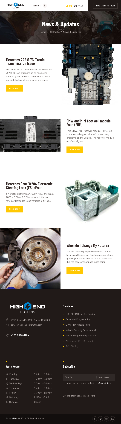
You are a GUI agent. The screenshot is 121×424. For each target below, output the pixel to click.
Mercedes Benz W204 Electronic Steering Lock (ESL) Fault (30, 186)
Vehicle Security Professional (81, 330)
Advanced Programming (78, 319)
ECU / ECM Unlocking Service (80, 314)
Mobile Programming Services (81, 335)
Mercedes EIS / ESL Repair (80, 341)
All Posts (55, 31)
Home (43, 31)
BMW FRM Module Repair (78, 324)
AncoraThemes (13, 418)
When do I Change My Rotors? (88, 245)
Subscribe (104, 377)
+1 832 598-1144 (20, 335)
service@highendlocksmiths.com (26, 324)
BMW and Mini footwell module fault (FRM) (88, 123)
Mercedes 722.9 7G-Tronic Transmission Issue (25, 61)
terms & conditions (102, 383)
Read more (14, 88)
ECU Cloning (72, 346)
